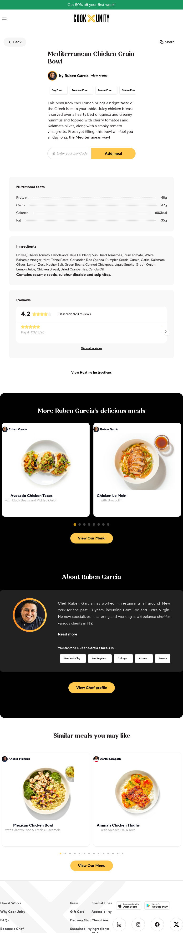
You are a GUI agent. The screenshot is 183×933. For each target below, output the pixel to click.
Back (14, 42)
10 (103, 853)
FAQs (4, 920)
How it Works (10, 903)
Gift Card (77, 912)
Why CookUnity (12, 912)
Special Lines (102, 903)
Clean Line (100, 920)
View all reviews (91, 348)
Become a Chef (12, 929)
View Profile (99, 75)
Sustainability (81, 929)
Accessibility (102, 912)
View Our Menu (91, 538)
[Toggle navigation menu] (4, 19)
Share (167, 42)
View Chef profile (91, 687)
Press (74, 903)
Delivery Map (80, 920)
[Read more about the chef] (67, 634)
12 (113, 853)
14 (122, 853)
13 (117, 853)
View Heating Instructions (91, 372)
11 (108, 853)
